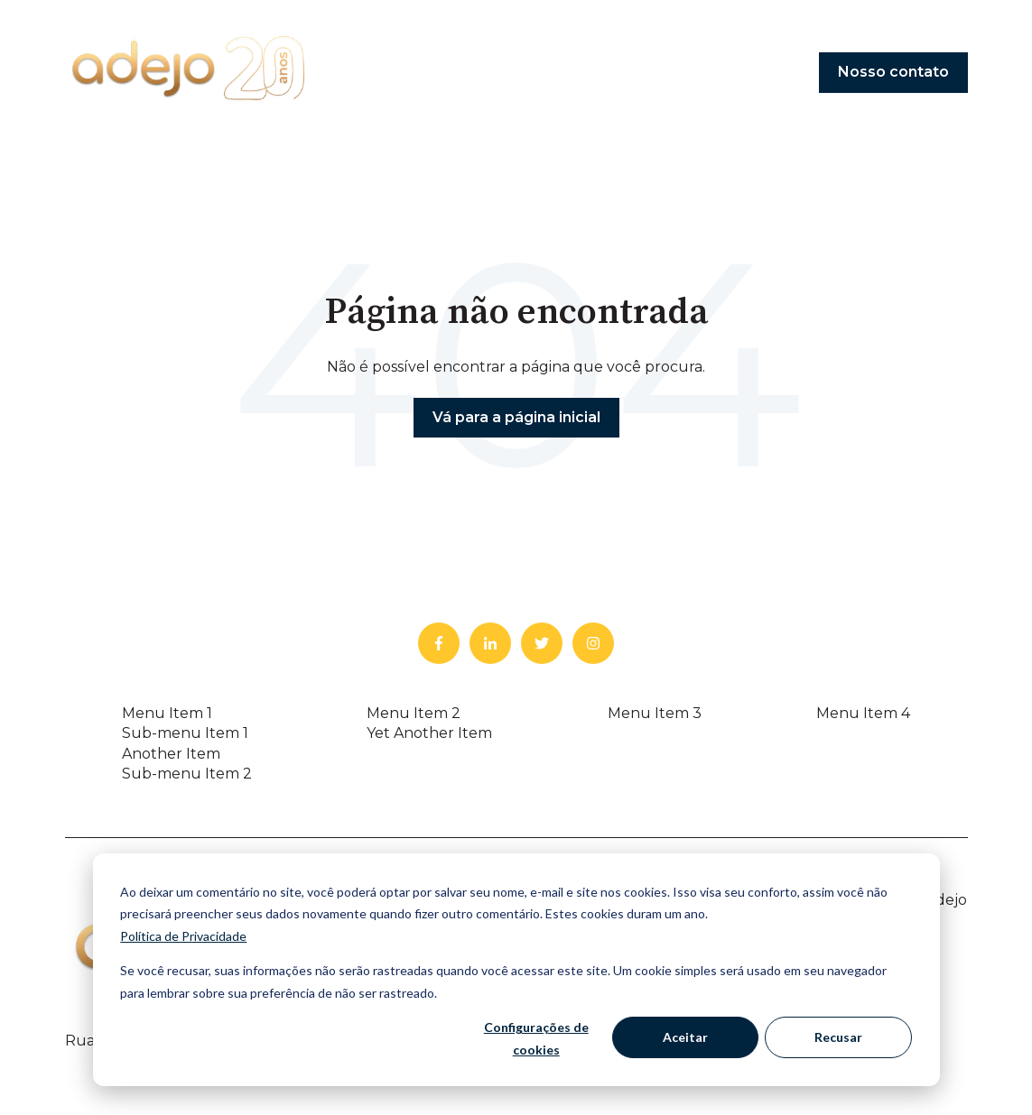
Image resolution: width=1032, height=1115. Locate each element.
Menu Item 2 (413, 713)
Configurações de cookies (536, 1038)
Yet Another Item (429, 733)
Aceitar (685, 1037)
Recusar (838, 1037)
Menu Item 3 (655, 713)
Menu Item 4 (863, 713)
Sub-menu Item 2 (187, 773)
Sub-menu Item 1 (185, 733)
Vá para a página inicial (516, 417)
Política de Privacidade (183, 936)
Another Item (171, 753)
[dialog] (516, 969)
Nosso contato (893, 71)
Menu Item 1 (167, 713)
